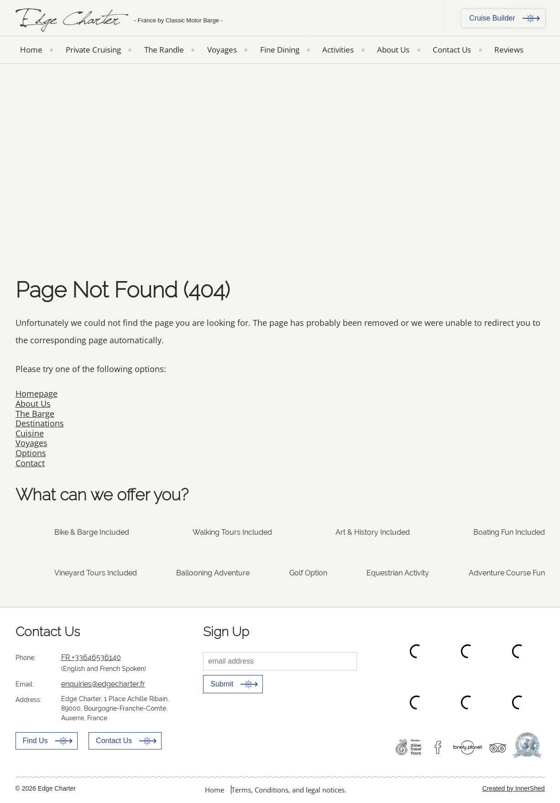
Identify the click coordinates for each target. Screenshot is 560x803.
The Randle (164, 49)
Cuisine (30, 433)
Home (31, 49)
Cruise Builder (492, 18)
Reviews (508, 49)
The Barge (35, 413)
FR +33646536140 (91, 657)
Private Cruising (93, 49)
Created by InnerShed (513, 788)
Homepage (37, 393)
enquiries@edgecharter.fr (103, 684)
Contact (30, 462)
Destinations (40, 423)
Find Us (35, 741)
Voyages (222, 49)
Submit (221, 684)
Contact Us (452, 49)
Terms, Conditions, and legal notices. (288, 789)
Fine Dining (279, 49)
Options (31, 452)
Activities (338, 49)
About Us (393, 49)
